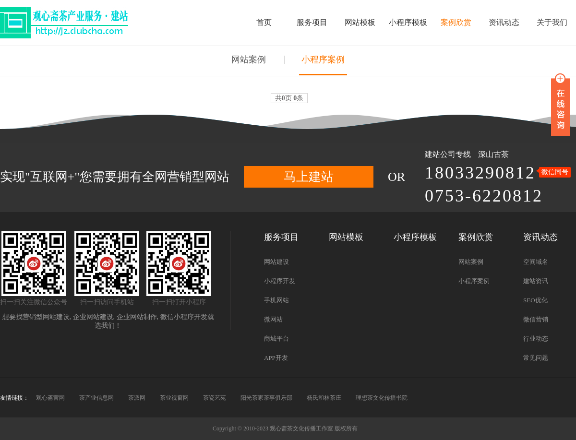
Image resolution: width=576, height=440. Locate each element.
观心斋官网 (50, 397)
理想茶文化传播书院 (382, 397)
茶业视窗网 (174, 397)
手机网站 (276, 300)
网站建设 (276, 261)
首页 (264, 22)
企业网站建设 (93, 317)
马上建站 (309, 177)
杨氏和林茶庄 (324, 397)
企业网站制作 (137, 317)
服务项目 (312, 22)
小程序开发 (279, 281)
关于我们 (552, 22)
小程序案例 (323, 59)
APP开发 (276, 357)
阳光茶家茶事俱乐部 (266, 397)
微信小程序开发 (183, 317)
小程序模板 (408, 22)
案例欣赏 (456, 22)
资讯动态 (504, 22)
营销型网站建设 (46, 317)
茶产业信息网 (96, 397)
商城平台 (276, 338)
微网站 (273, 319)
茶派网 (136, 397)
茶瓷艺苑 (214, 397)
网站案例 (248, 59)
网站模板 (360, 22)
